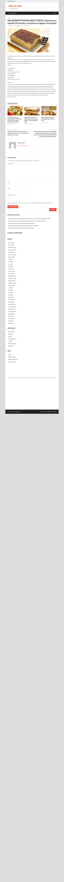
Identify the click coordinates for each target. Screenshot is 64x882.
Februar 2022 (11, 318)
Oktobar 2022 (11, 309)
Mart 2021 (10, 323)
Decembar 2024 (12, 247)
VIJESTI (10, 341)
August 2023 (11, 285)
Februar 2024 (11, 271)
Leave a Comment (24, 25)
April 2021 (10, 321)
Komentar (10, 163)
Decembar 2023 (12, 276)
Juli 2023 (10, 287)
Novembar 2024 (12, 250)
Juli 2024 (10, 259)
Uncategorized (11, 339)
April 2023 (10, 295)
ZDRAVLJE (11, 346)
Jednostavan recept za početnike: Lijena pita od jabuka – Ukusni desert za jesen (31, 120)
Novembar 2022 (12, 306)
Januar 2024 (11, 273)
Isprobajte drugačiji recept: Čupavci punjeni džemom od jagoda (23, 225)
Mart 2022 (10, 316)
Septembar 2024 (12, 254)
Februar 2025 (11, 242)
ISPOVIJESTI (11, 331)
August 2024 (11, 257)
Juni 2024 (10, 261)
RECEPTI (9, 18)
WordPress (48, 411)
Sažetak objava (11, 357)
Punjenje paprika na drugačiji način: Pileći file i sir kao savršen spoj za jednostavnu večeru (14, 120)
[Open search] (55, 13)
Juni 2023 (10, 290)
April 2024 (10, 266)
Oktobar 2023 (11, 280)
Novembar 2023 (12, 278)
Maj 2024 (10, 264)
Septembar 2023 (12, 283)
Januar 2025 (11, 245)
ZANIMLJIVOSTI (12, 343)
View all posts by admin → (24, 145)
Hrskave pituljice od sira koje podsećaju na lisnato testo (48, 119)
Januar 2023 (11, 302)
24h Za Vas (15, 6)
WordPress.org (11, 361)
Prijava (10, 354)
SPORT (10, 336)
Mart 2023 (10, 297)
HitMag (54, 411)
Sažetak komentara (12, 359)
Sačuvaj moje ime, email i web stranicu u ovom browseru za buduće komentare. (30, 203)
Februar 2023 (11, 299)
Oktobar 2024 (11, 252)
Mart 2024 (10, 269)
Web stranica (11, 194)
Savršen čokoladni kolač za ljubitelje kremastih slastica (21, 228)
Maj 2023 (10, 292)
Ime (8, 182)
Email (9, 188)
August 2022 (11, 313)
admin (18, 25)
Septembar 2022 (12, 311)
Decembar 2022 (12, 304)
